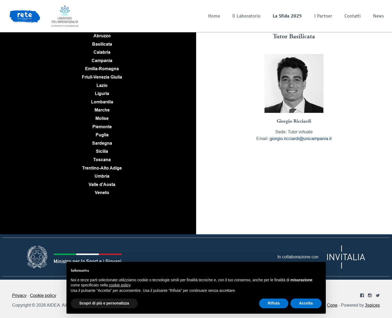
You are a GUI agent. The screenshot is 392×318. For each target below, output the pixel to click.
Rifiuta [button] (274, 303)
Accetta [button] (306, 303)
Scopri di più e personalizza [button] (104, 303)
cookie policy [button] (119, 285)
